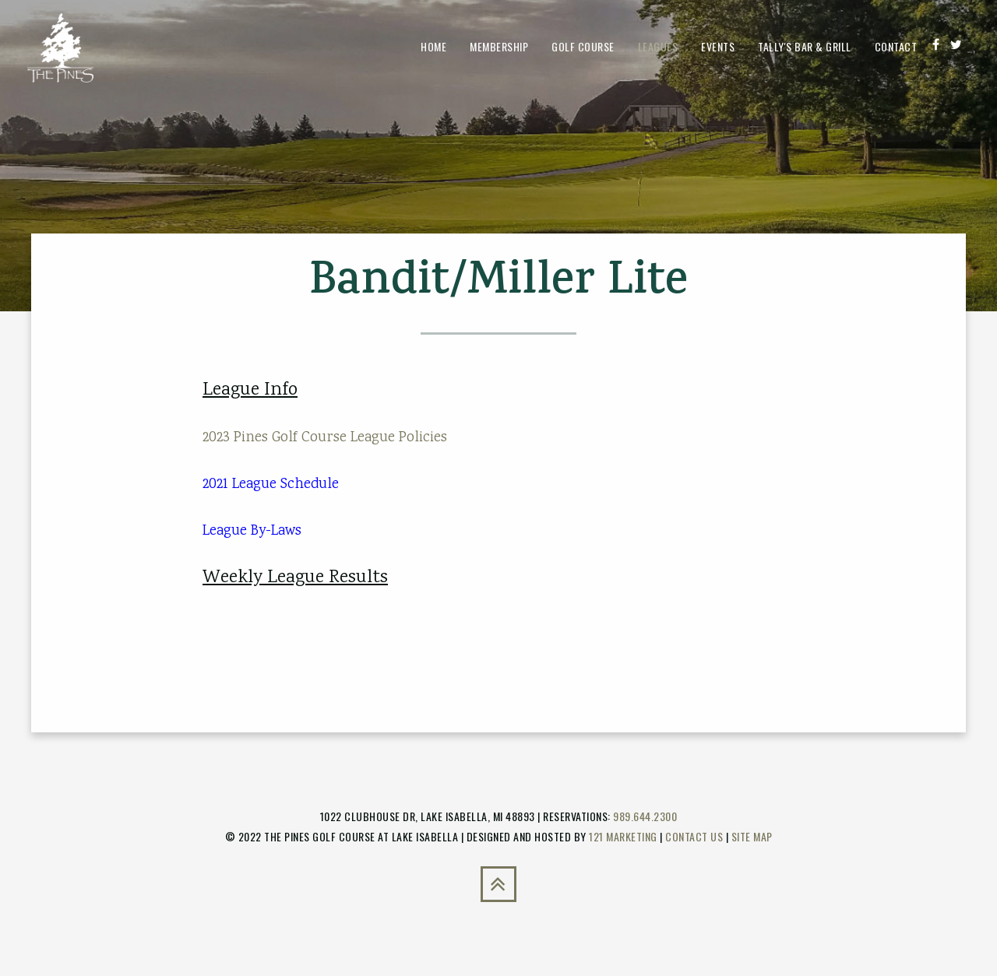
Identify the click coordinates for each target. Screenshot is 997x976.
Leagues (658, 46)
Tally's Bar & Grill (804, 46)
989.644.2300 (645, 816)
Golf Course (583, 46)
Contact (896, 46)
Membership (499, 46)
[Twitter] (956, 44)
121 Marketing (623, 836)
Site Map (752, 836)
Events (718, 46)
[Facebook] (935, 44)
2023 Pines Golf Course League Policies (325, 437)
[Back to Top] (498, 884)
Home (433, 46)
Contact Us (694, 836)
